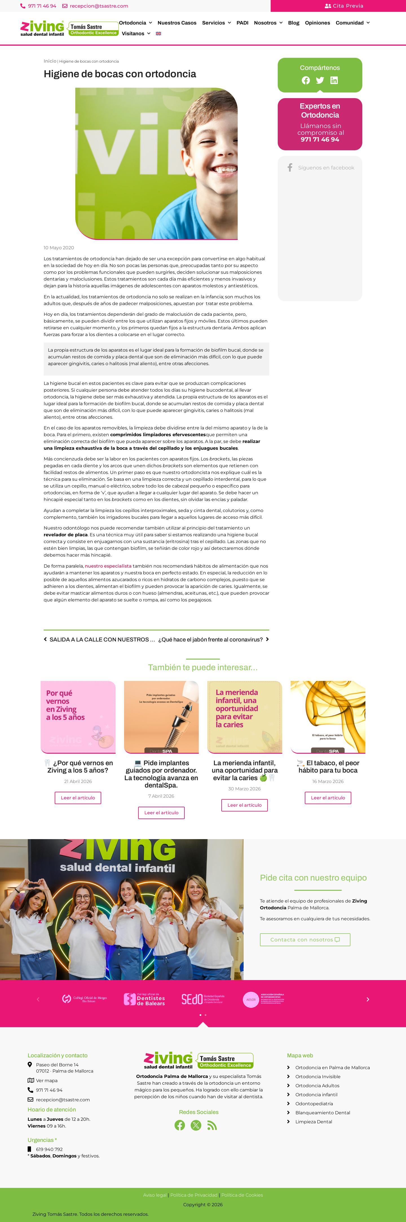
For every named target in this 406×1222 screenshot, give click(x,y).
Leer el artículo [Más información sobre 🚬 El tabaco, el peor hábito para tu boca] (328, 797)
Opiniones (317, 23)
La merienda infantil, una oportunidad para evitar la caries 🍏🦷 (245, 770)
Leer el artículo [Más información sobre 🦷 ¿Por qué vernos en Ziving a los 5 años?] (78, 797)
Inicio (50, 61)
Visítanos (136, 33)
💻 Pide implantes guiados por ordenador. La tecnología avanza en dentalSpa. (161, 774)
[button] (306, 80)
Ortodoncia (135, 23)
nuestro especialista (108, 566)
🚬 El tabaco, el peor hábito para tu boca (328, 766)
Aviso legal (155, 1195)
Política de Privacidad (194, 1195)
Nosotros (268, 23)
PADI (242, 23)
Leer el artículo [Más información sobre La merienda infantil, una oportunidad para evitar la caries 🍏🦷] (245, 805)
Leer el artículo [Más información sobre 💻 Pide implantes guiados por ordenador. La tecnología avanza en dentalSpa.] (161, 812)
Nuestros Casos (177, 23)
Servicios (216, 23)
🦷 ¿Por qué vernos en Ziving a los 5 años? (78, 766)
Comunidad (353, 23)
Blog (293, 23)
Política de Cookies (242, 1195)
